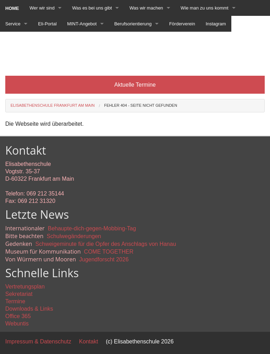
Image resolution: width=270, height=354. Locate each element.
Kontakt (88, 341)
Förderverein (182, 23)
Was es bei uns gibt (92, 8)
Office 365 (18, 316)
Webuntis (16, 324)
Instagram (216, 23)
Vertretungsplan (25, 287)
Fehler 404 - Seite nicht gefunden (140, 105)
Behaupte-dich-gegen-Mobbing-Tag (92, 228)
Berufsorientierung (133, 23)
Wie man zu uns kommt (205, 8)
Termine (15, 301)
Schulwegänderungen (74, 236)
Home (12, 8)
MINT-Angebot (82, 23)
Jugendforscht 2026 (104, 259)
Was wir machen (146, 8)
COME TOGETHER (109, 252)
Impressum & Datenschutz (38, 341)
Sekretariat (18, 294)
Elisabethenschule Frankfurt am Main (53, 105)
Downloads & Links (29, 309)
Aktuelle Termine (135, 85)
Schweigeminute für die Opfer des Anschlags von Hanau (106, 244)
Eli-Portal (47, 23)
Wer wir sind (42, 8)
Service (12, 23)
